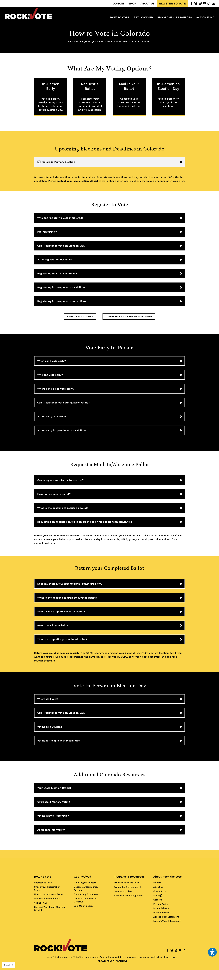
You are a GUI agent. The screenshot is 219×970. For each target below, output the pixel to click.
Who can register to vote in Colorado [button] (60, 217)
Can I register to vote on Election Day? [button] (61, 245)
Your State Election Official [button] (54, 787)
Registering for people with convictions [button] (61, 301)
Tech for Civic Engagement (128, 895)
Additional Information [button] (51, 829)
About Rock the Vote (167, 876)
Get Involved (82, 876)
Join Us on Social (83, 906)
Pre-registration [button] (47, 231)
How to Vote (42, 876)
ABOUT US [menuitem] (148, 3)
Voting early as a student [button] (52, 416)
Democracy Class (123, 891)
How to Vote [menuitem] (119, 18)
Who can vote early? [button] (50, 374)
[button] (109, 162)
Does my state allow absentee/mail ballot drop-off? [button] (69, 583)
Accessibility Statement (166, 916)
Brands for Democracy (127, 887)
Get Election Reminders (47, 898)
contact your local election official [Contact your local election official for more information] (77, 181)
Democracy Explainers (86, 894)
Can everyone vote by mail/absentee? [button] (60, 480)
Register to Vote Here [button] (80, 316)
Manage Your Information (167, 921)
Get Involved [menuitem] (143, 18)
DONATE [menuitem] (118, 3)
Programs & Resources (129, 876)
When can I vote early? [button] (51, 360)
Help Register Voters (85, 882)
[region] (109, 162)
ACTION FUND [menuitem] (205, 18)
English (7, 965)
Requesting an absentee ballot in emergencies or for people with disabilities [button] (84, 521)
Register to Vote (43, 882)
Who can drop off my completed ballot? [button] (62, 639)
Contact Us (159, 891)
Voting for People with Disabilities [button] (58, 740)
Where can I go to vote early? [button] (55, 388)
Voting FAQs (40, 902)
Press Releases (161, 912)
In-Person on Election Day (168, 95)
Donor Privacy (161, 908)
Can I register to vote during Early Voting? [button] (63, 402)
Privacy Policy (160, 904)
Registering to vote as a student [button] (57, 273)
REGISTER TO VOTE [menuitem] (172, 3)
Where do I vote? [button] (48, 698)
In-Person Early (51, 97)
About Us (158, 887)
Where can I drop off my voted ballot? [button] (61, 611)
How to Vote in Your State (48, 894)
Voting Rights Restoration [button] (53, 815)
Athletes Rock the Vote (126, 882)
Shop (157, 895)
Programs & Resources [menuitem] (174, 18)
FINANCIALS (121, 961)
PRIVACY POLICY (106, 961)
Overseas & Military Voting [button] (53, 801)
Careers (157, 899)
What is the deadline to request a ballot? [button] (63, 507)
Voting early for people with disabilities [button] (61, 430)
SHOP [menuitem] (132, 3)
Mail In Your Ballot (129, 95)
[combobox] (8, 965)
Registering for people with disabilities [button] (61, 287)
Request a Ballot (90, 97)
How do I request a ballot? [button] (54, 494)
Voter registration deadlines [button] (54, 259)
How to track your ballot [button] (52, 625)
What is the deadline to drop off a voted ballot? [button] (67, 597)
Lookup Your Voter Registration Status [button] (129, 316)
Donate (157, 882)
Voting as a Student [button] (49, 726)
